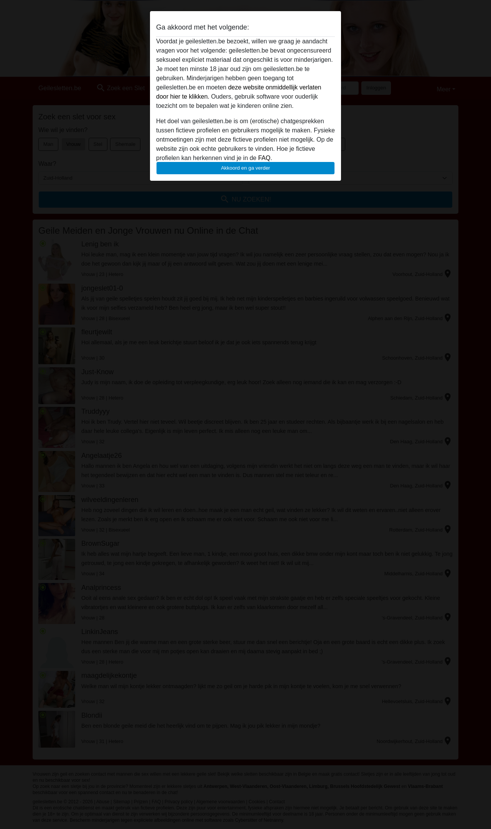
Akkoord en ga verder (245, 168)
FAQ (264, 158)
